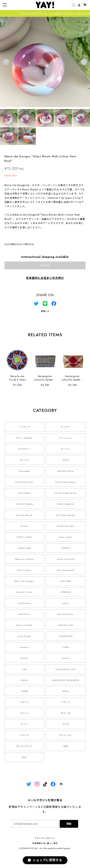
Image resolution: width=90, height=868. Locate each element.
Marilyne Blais (65, 614)
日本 (65, 746)
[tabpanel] (45, 62)
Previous (6, 62)
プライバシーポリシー (45, 838)
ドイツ (24, 724)
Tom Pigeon (24, 492)
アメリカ (24, 735)
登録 (68, 823)
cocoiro (65, 658)
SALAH (24, 680)
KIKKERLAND (66, 636)
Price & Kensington (65, 482)
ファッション (66, 438)
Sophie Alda (24, 548)
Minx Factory (24, 570)
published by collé (66, 669)
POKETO (65, 548)
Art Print (24, 459)
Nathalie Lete (65, 625)
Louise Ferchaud (66, 559)
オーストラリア (24, 746)
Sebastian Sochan (24, 559)
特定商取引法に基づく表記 (45, 843)
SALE (24, 757)
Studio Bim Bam (65, 526)
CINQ (66, 647)
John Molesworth (65, 570)
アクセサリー (24, 449)
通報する (45, 311)
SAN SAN (65, 581)
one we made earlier (65, 492)
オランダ (65, 713)
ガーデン (65, 449)
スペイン (24, 713)
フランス (65, 702)
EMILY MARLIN (66, 504)
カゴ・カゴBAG (24, 438)
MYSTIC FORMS (24, 504)
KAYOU (24, 658)
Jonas (66, 603)
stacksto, (24, 647)
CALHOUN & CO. (24, 482)
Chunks (24, 526)
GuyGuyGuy (24, 603)
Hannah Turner (24, 592)
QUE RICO (24, 614)
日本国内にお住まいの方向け (45, 277)
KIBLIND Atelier (65, 471)
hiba (24, 669)
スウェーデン (66, 735)
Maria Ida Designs (24, 581)
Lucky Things (24, 636)
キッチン (65, 426)
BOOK (66, 691)
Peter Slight (65, 537)
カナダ (65, 724)
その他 (24, 691)
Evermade (24, 471)
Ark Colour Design (65, 515)
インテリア (24, 426)
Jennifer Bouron (24, 515)
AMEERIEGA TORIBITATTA (65, 680)
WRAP (65, 459)
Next (84, 62)
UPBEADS (66, 592)
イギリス (24, 702)
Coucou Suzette (24, 625)
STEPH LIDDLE (24, 537)
